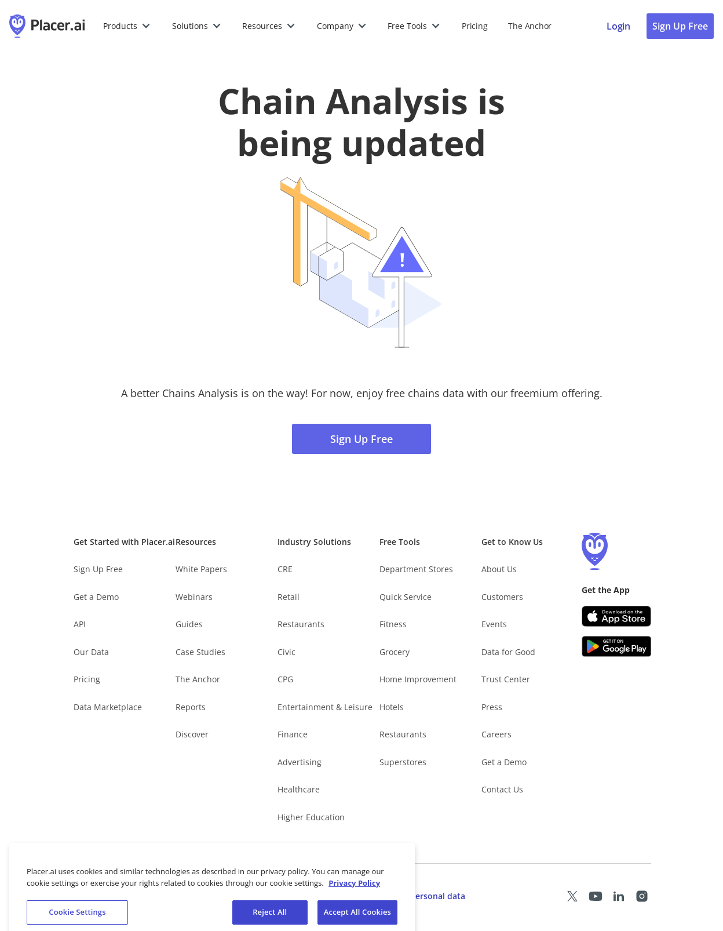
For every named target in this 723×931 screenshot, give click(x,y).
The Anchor (198, 679)
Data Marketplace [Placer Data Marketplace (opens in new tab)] (108, 706)
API (80, 624)
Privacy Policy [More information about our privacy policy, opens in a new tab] (354, 890)
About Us (499, 568)
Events (494, 624)
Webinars (194, 596)
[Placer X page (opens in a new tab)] (572, 896)
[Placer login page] (618, 26)
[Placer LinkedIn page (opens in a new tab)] (618, 896)
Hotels (391, 706)
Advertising (299, 762)
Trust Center (505, 679)
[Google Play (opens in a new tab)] (616, 646)
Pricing (474, 25)
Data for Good (508, 651)
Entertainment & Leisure (325, 706)
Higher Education (311, 817)
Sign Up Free (361, 439)
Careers (496, 734)
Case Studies (200, 651)
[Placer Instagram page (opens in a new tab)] (642, 896)
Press (491, 706)
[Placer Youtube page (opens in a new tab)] (595, 896)
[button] (127, 26)
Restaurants (300, 624)
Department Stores (416, 568)
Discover (192, 734)
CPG (285, 679)
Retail (288, 596)
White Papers (201, 568)
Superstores (402, 762)
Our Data (91, 651)
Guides (189, 624)
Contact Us (502, 789)
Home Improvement (418, 679)
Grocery (394, 651)
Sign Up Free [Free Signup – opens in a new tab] (98, 568)
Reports (191, 706)
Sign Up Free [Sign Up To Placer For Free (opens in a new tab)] (680, 26)
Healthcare (298, 789)
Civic (286, 651)
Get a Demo (96, 596)
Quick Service (405, 596)
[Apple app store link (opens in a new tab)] (616, 616)
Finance (292, 734)
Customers (502, 596)
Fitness (393, 624)
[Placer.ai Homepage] (47, 26)
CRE (285, 568)
